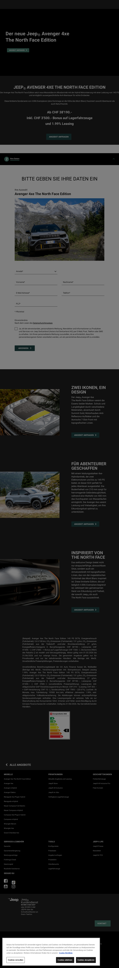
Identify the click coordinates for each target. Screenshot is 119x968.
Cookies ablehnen (65, 960)
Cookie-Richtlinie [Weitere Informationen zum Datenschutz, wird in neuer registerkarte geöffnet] (65, 953)
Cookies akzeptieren (86, 960)
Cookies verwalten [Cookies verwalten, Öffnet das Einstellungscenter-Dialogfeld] (15, 960)
